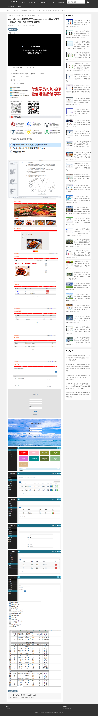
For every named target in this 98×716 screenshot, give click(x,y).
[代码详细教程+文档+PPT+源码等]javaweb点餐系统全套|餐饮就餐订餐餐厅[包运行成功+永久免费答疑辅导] (78, 358)
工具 (52, 2)
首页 (23, 2)
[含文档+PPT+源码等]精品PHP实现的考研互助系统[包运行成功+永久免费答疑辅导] (82, 144)
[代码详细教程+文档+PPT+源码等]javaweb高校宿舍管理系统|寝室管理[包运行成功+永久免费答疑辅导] (78, 377)
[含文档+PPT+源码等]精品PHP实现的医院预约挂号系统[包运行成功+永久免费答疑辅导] (82, 133)
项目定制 (43, 2)
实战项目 (32, 2)
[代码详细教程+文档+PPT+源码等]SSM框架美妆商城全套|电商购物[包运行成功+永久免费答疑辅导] (78, 395)
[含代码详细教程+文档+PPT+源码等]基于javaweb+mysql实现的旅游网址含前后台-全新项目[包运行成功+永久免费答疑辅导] (78, 386)
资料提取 (61, 2)
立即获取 (12, 29)
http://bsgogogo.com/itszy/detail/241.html (22, 697)
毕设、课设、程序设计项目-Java (26, 15)
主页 (15, 15)
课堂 (19, 6)
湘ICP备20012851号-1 (59, 712)
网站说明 (11, 6)
